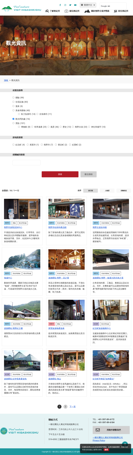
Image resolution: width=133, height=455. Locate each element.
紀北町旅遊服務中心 (102, 328)
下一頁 (73, 406)
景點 (20, 123)
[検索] (110, 6)
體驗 (19, 97)
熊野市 (48, 144)
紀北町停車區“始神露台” (103, 379)
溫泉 (19, 106)
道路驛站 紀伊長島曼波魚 (15, 379)
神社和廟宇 (98, 126)
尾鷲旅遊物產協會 (56, 328)
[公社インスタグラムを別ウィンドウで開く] (65, 5)
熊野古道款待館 (100, 227)
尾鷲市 (34, 144)
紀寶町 (76, 144)
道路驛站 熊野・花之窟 (58, 278)
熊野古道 (81, 126)
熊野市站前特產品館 (57, 227)
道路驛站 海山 (54, 379)
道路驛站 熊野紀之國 (13, 328)
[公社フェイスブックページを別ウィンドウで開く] (60, 5)
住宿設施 (21, 101)
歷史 (67, 126)
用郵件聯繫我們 (108, 430)
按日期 (90, 191)
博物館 (25, 126)
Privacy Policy (99, 440)
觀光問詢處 (22, 119)
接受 (106, 450)
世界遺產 (40, 126)
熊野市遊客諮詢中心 (13, 227)
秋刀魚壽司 (28, 114)
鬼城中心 (8, 278)
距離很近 (124, 191)
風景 (55, 126)
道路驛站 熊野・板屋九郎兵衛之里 (108, 278)
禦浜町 (62, 144)
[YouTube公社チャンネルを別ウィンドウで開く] (75, 5)
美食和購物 (22, 110)
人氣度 (107, 191)
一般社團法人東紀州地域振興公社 (108, 437)
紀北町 (20, 144)
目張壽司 (45, 114)
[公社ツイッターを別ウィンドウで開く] (70, 5)
